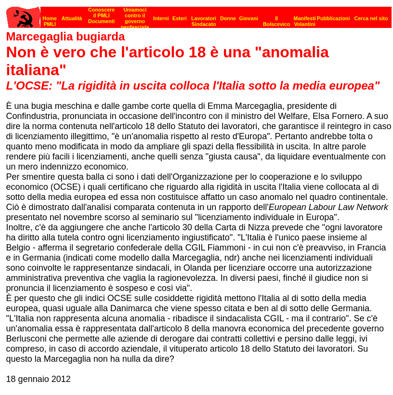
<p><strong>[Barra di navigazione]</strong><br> (199, 14)
